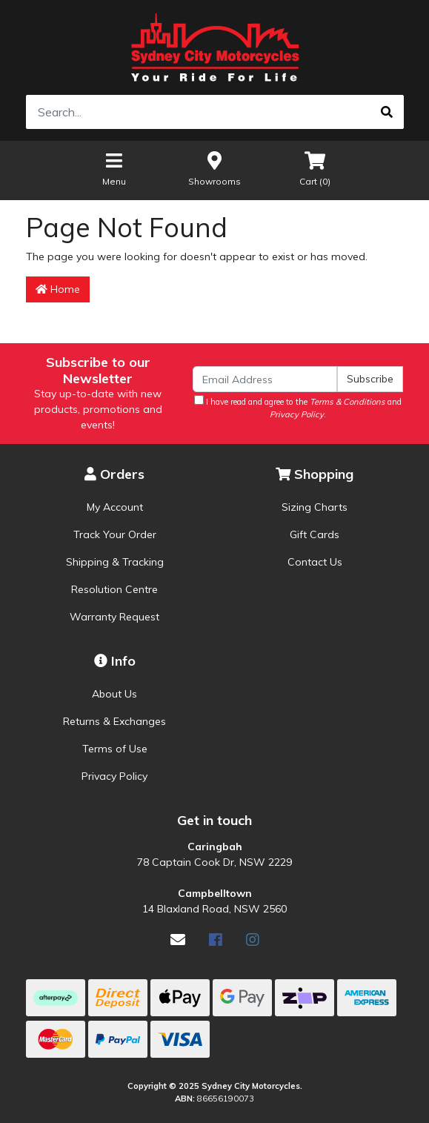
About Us (114, 693)
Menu (114, 168)
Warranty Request (114, 616)
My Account (115, 507)
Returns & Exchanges (114, 721)
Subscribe (370, 378)
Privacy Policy (114, 776)
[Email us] (177, 939)
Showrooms (214, 168)
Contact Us (314, 562)
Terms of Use (114, 748)
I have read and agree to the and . (298, 407)
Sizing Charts (314, 507)
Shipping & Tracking (115, 562)
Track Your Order (114, 534)
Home (58, 289)
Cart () (314, 168)
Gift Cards (314, 534)
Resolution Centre (114, 589)
